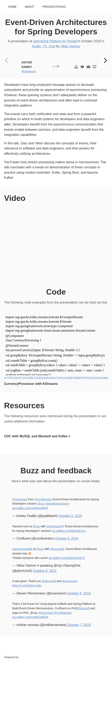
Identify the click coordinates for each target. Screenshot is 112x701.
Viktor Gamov (70, 46)
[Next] (105, 60)
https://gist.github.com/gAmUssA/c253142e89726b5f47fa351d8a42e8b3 (56, 378)
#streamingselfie (22, 549)
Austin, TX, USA (43, 46)
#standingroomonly (57, 503)
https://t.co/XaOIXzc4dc (26, 585)
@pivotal (83, 608)
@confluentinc (43, 499)
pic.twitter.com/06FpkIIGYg (68, 530)
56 (57, 66)
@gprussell (57, 549)
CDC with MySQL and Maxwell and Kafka (35, 436)
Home (12, 6)
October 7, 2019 (79, 625)
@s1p (41, 503)
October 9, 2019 (70, 516)
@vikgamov (28, 71)
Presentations (54, 6)
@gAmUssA (19, 499)
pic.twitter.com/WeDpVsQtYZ (67, 557)
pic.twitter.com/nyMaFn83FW (30, 617)
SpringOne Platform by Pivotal (55, 41)
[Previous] (7, 60)
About (29, 6)
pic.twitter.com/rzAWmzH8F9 (30, 508)
